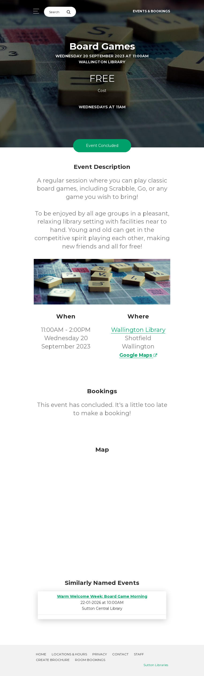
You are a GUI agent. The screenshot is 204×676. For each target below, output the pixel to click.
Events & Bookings (151, 11)
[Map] (102, 511)
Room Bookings (90, 660)
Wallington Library (138, 329)
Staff (139, 654)
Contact (120, 654)
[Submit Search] (71, 12)
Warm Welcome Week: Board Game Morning (102, 596)
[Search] (55, 12)
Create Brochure (53, 660)
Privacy (99, 654)
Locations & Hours (69, 654)
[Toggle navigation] (35, 11)
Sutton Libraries (155, 665)
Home (41, 654)
